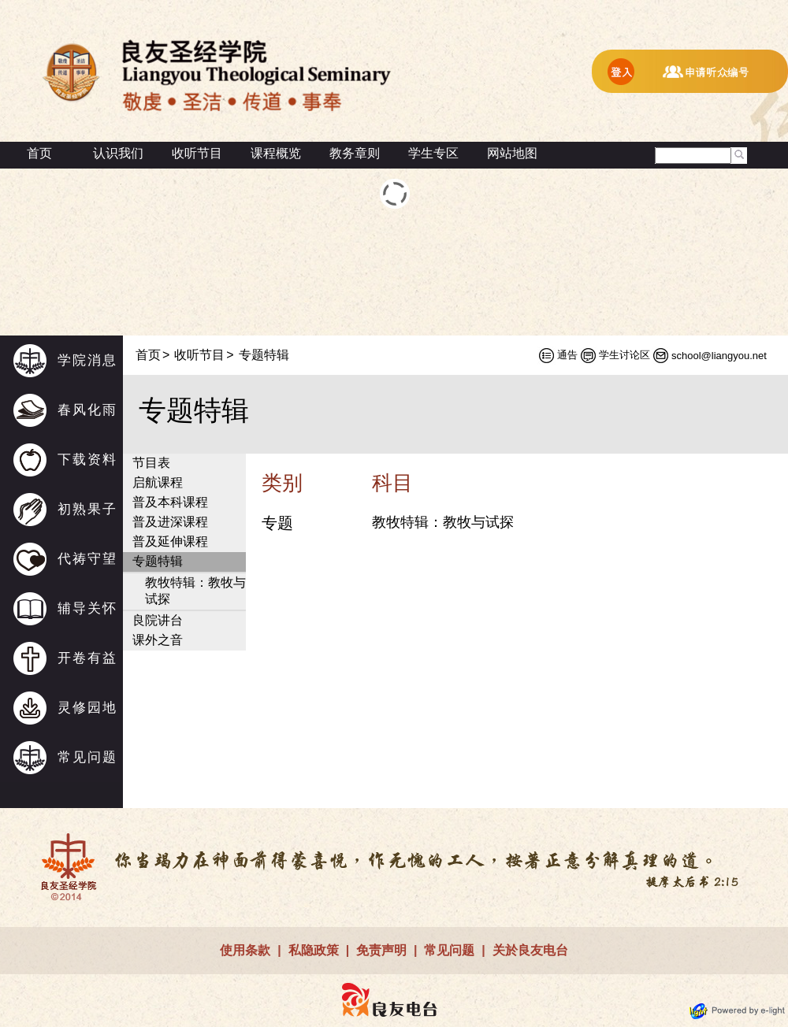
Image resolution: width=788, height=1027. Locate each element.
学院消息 (87, 360)
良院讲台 (157, 620)
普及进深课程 (170, 521)
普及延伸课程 (170, 541)
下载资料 (87, 459)
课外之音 (157, 640)
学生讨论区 (624, 355)
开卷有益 (87, 658)
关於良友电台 (530, 950)
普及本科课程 (170, 502)
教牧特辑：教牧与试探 (195, 591)
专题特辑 (157, 561)
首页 (39, 153)
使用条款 (245, 950)
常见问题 (87, 757)
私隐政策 (313, 950)
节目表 (151, 462)
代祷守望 (87, 558)
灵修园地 (87, 707)
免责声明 (381, 950)
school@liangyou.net (719, 355)
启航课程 (157, 482)
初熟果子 (87, 509)
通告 (567, 355)
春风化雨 (87, 409)
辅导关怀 (87, 608)
